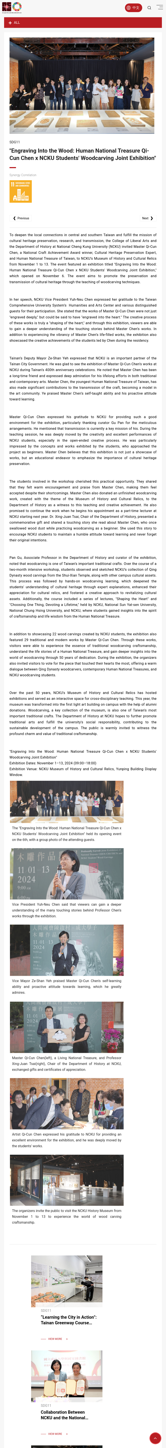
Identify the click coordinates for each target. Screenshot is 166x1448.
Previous (21, 237)
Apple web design (105, 1437)
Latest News (115, 1383)
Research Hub (76, 1383)
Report (96, 1383)
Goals (58, 1383)
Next (147, 237)
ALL (14, 23)
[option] (83, 87)
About (45, 1383)
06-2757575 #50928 (87, 1407)
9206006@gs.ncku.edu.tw (89, 1420)
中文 (130, 7)
